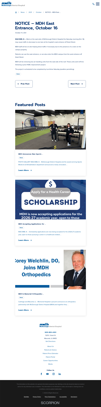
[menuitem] (26, 397)
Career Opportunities (50, 360)
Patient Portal (50, 357)
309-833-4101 (50, 332)
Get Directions (50, 341)
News (18, 74)
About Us (50, 346)
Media (50, 364)
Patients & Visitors (50, 350)
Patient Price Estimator (50, 353)
